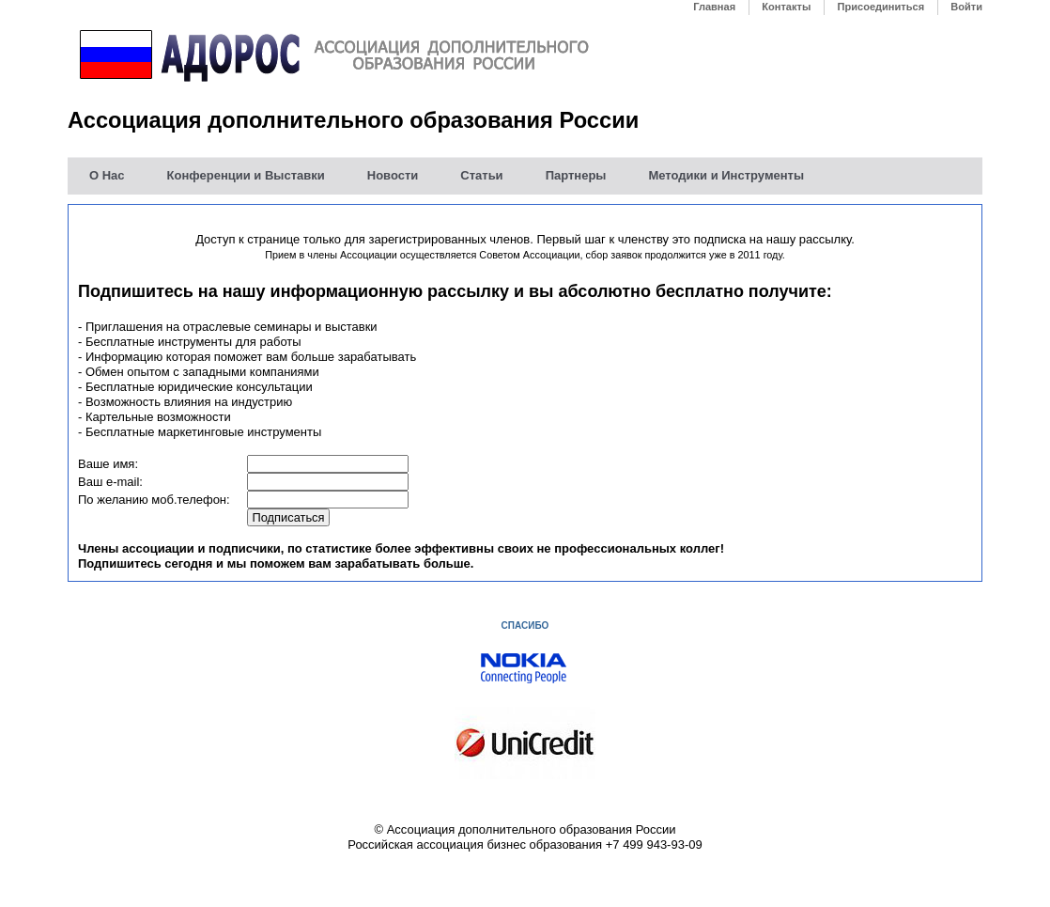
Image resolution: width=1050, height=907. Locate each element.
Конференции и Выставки (246, 175)
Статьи (481, 175)
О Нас (107, 175)
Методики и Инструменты (726, 175)
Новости (393, 175)
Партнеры (576, 175)
